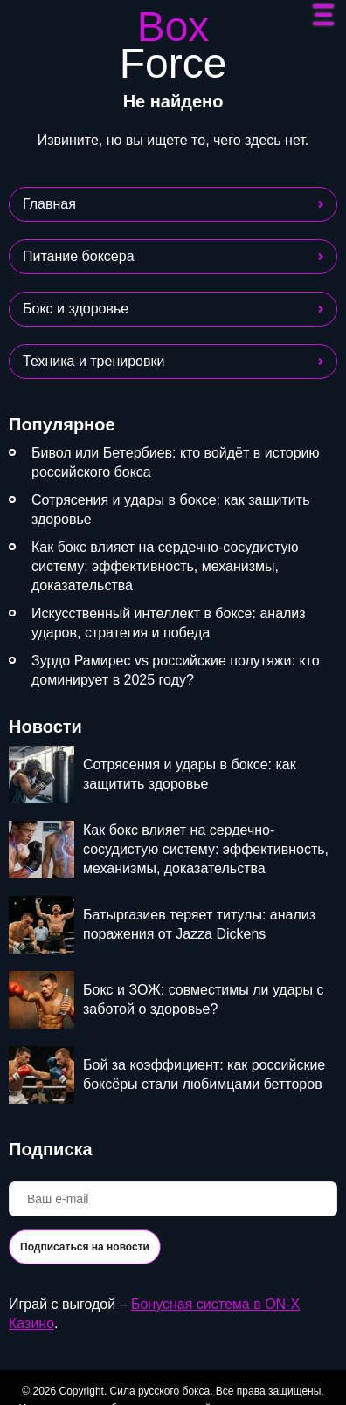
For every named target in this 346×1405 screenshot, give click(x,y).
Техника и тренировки (93, 361)
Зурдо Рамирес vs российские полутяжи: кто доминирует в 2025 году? (175, 670)
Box (173, 45)
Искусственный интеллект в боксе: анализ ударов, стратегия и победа (168, 623)
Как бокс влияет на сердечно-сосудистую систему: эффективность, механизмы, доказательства (165, 566)
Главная (49, 203)
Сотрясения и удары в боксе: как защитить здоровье (170, 509)
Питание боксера (79, 256)
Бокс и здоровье (75, 308)
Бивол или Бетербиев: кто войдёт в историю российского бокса (175, 462)
